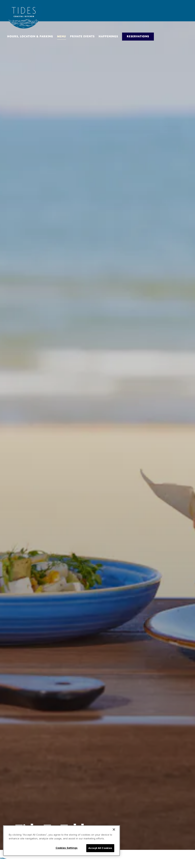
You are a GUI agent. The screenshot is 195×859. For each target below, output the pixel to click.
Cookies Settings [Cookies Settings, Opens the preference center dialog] (67, 847)
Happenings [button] (108, 36)
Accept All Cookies (100, 847)
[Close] (114, 829)
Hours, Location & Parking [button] (30, 36)
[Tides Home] (24, 16)
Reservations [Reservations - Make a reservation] (138, 36)
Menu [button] (61, 36)
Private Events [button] (82, 36)
